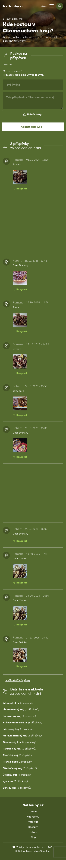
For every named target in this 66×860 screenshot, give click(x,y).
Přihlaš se (8, 74)
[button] (51, 6)
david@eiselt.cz (42, 851)
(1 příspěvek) (22, 722)
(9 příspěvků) (19, 716)
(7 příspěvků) (20, 768)
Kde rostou (33, 816)
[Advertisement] (33, 224)
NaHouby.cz (13, 6)
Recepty (33, 826)
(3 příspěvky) (18, 703)
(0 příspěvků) (21, 709)
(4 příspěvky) (22, 735)
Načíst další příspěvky (17, 680)
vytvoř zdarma (35, 74)
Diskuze (33, 832)
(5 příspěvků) (18, 729)
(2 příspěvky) (19, 742)
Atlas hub (33, 821)
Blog (33, 837)
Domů (33, 811)
